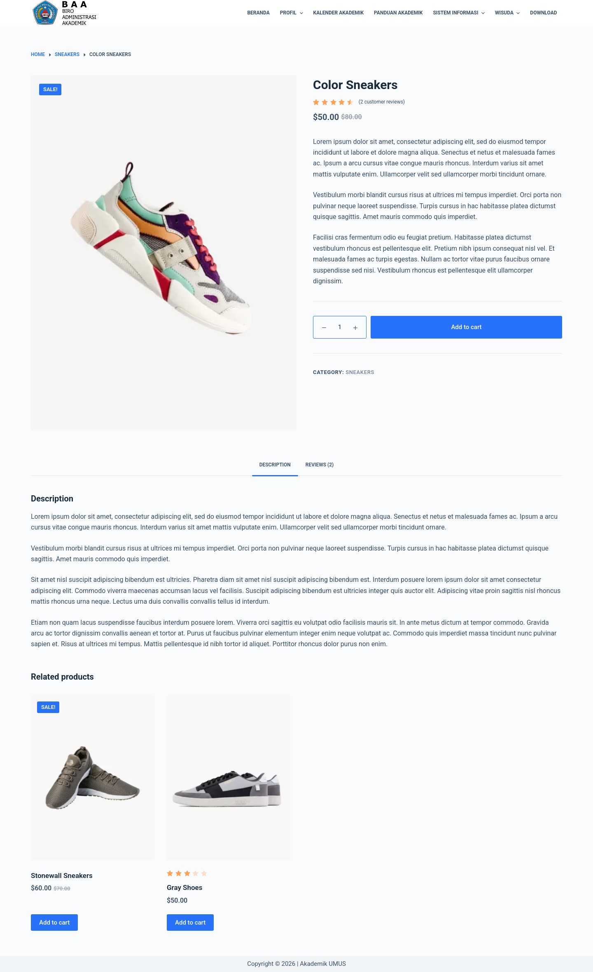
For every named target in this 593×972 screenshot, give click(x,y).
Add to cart (466, 327)
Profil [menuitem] (292, 13)
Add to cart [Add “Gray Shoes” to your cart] (190, 922)
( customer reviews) (382, 102)
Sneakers (360, 372)
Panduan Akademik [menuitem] (398, 13)
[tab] (275, 465)
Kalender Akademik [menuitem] (338, 13)
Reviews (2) (320, 465)
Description (275, 465)
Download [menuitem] (543, 13)
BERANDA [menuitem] (258, 13)
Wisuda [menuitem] (508, 13)
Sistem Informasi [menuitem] (459, 13)
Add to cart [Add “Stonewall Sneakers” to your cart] (54, 922)
